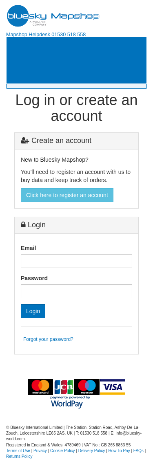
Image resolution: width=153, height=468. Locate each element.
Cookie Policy (62, 450)
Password (34, 278)
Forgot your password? (48, 339)
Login (33, 311)
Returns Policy (19, 456)
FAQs (138, 450)
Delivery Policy (91, 450)
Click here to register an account (67, 195)
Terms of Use (18, 450)
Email (28, 248)
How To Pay (119, 450)
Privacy (40, 450)
